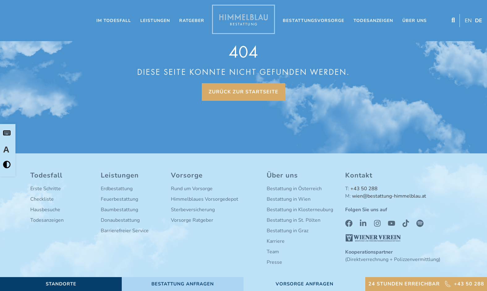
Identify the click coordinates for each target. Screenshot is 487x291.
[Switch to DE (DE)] (477, 20)
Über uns (414, 21)
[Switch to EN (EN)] (467, 20)
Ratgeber (191, 21)
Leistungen (155, 21)
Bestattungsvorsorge (313, 21)
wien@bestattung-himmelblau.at (389, 196)
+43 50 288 (364, 188)
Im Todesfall (113, 21)
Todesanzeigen (373, 21)
